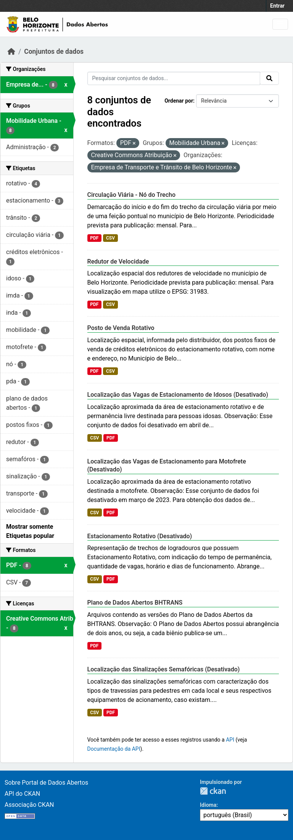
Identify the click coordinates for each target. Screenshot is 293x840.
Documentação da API (113, 749)
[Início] (11, 51)
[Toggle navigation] (280, 24)
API (230, 740)
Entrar (277, 6)
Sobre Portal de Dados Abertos (46, 782)
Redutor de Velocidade (118, 261)
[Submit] (269, 78)
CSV (110, 238)
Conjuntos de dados (54, 51)
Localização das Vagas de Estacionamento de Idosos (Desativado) (177, 394)
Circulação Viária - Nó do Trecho (131, 194)
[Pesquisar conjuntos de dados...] (174, 78)
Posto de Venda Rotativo (121, 327)
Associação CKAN (29, 804)
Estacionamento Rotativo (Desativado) (139, 536)
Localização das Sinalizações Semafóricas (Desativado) (163, 669)
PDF (94, 238)
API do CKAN (22, 793)
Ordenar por (178, 101)
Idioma (208, 805)
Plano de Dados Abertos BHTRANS (135, 602)
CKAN (213, 791)
